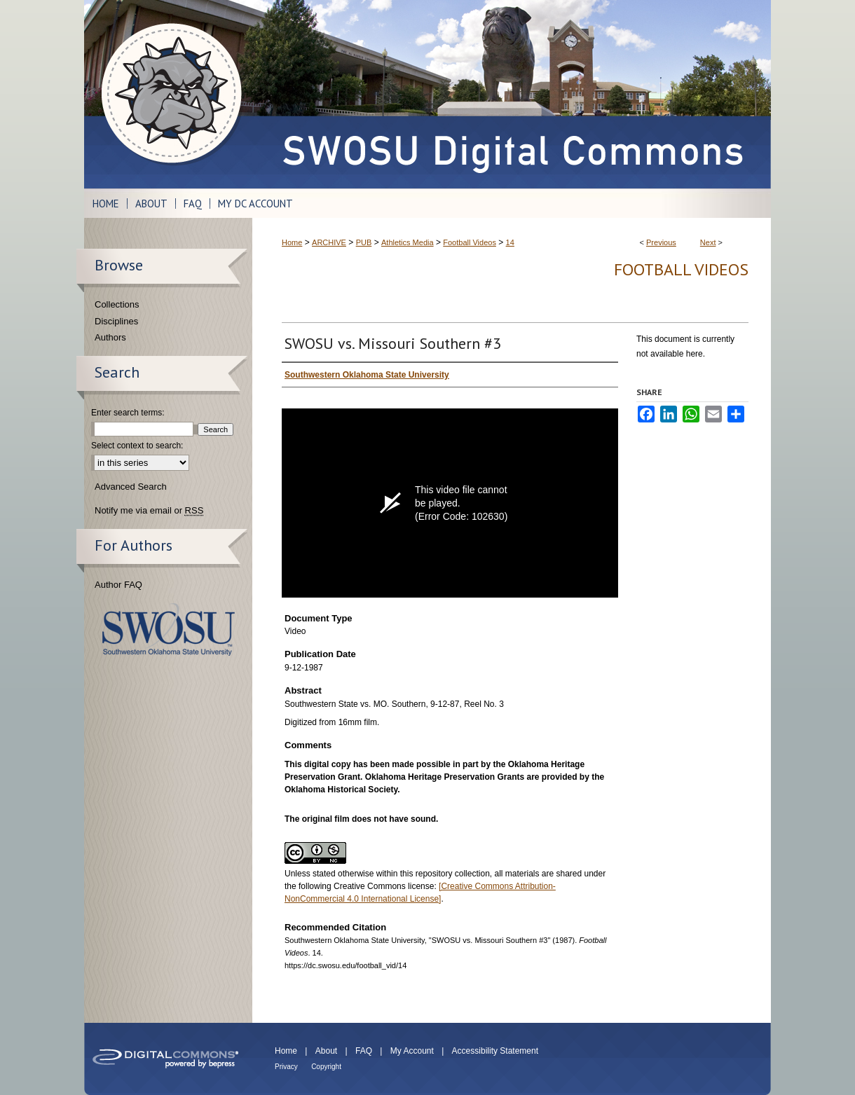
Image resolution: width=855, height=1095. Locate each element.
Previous (661, 242)
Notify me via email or (149, 510)
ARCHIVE (329, 242)
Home (292, 242)
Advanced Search (131, 486)
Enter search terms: (128, 413)
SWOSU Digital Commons (511, 94)
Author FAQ (118, 584)
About (326, 1051)
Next (708, 242)
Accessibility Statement (495, 1051)
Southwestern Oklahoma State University (168, 629)
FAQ (363, 1051)
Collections (117, 304)
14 (510, 242)
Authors (110, 337)
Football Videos (469, 242)
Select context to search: (137, 445)
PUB (364, 242)
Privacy (286, 1066)
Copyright (326, 1066)
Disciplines (116, 321)
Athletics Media (407, 242)
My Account (412, 1051)
